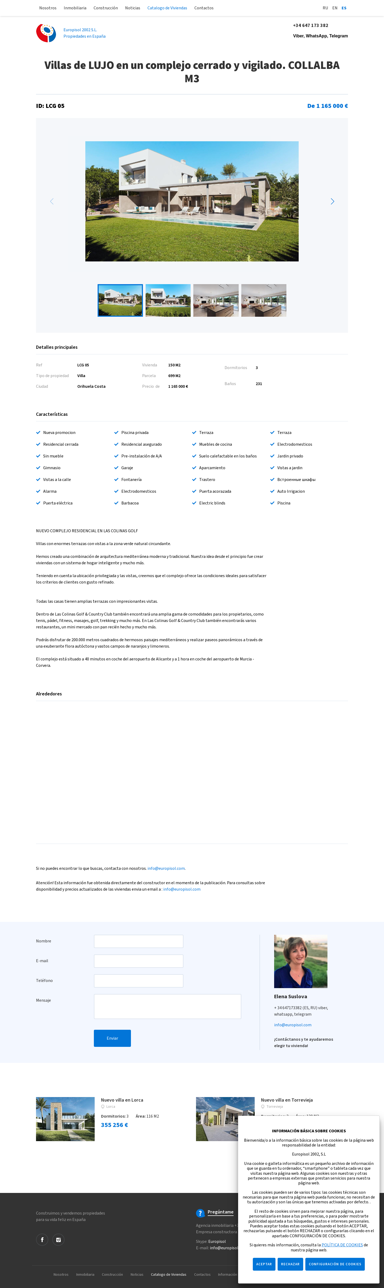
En (335, 8)
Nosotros (48, 8)
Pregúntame (221, 1212)
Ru (325, 8)
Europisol (217, 1241)
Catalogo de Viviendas (167, 8)
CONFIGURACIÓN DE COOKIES (335, 1264)
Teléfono (44, 981)
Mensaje (43, 1000)
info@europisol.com (166, 868)
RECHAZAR (290, 1264)
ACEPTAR (264, 1264)
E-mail (42, 961)
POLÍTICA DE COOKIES (342, 1245)
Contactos (204, 8)
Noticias (132, 8)
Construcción (106, 8)
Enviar (112, 1038)
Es (344, 8)
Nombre (43, 941)
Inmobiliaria (75, 8)
